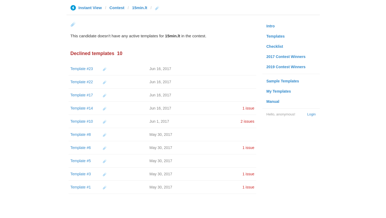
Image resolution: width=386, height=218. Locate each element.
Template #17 (81, 95)
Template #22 (81, 82)
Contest (116, 7)
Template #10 (81, 121)
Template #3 (80, 174)
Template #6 (80, 148)
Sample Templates (282, 81)
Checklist (274, 46)
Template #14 (81, 108)
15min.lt (139, 7)
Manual (272, 101)
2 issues (247, 121)
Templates (275, 36)
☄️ (105, 69)
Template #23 (81, 69)
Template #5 (80, 161)
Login (311, 114)
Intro (270, 26)
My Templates (278, 91)
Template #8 (80, 134)
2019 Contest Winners (286, 67)
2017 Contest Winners (286, 56)
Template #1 (80, 187)
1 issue (248, 108)
